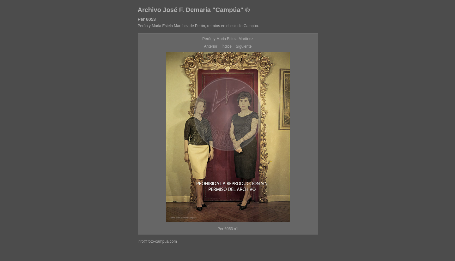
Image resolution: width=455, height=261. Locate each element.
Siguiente (244, 46)
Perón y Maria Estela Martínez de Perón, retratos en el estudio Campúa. (198, 26)
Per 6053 (147, 19)
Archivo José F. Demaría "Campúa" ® (194, 9)
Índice (226, 46)
